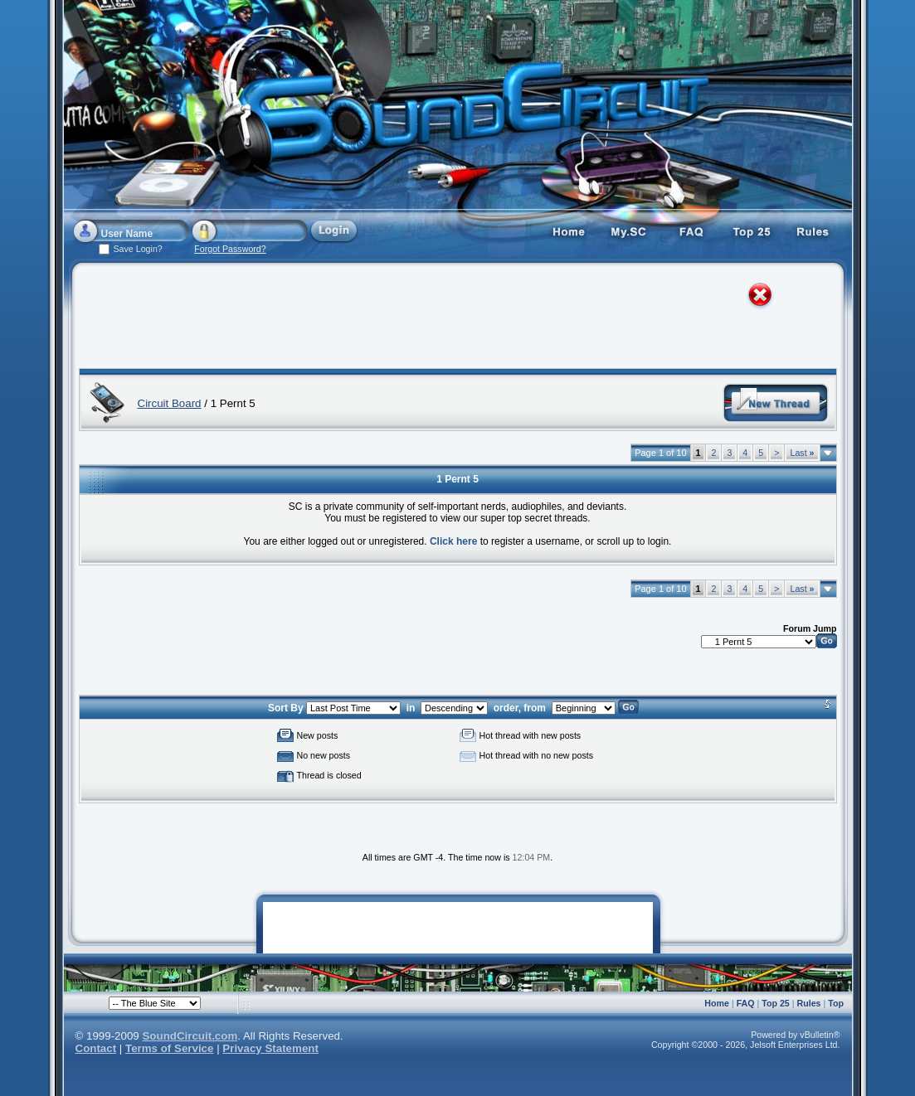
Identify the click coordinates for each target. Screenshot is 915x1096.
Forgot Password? (229, 249)
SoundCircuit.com (189, 1036)
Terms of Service (169, 1048)
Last (802, 453)
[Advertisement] (442, 319)
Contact (96, 1048)
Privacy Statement (270, 1048)
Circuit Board (170, 403)
